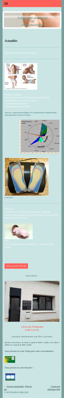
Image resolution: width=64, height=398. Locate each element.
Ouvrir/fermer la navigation (32, 3)
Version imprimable (14, 386)
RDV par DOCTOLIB (16, 266)
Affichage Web (53, 389)
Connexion (55, 386)
